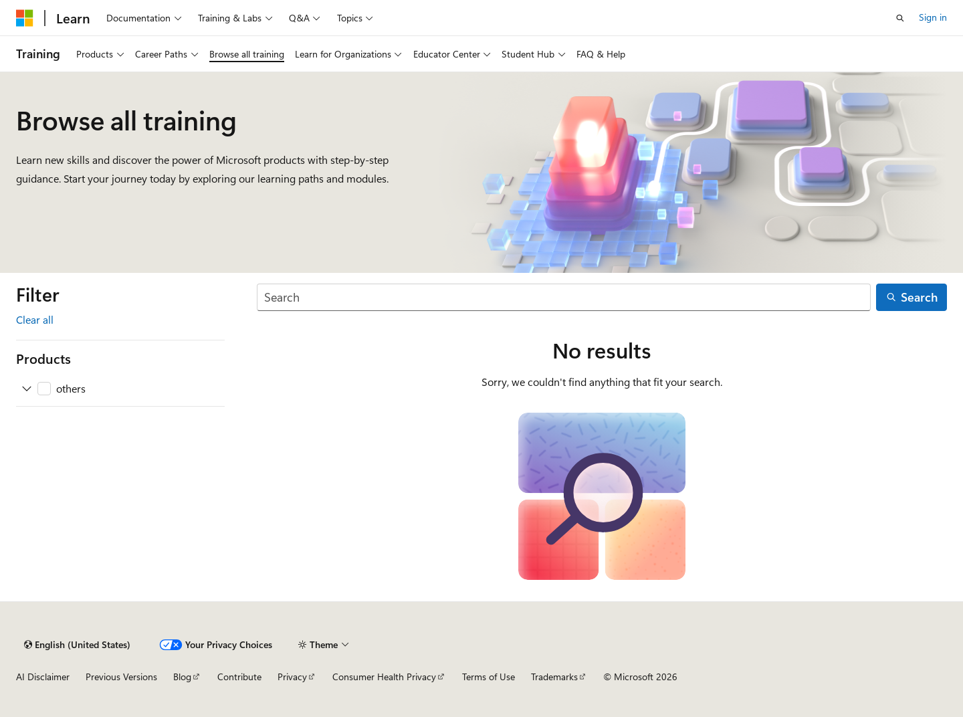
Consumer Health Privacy (384, 676)
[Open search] (900, 18)
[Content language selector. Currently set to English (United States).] (77, 644)
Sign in (933, 17)
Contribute (239, 676)
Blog (182, 676)
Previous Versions (121, 676)
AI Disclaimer (43, 676)
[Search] (564, 297)
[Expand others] (26, 388)
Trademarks (554, 676)
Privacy (292, 676)
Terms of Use (488, 676)
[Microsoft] (24, 18)
